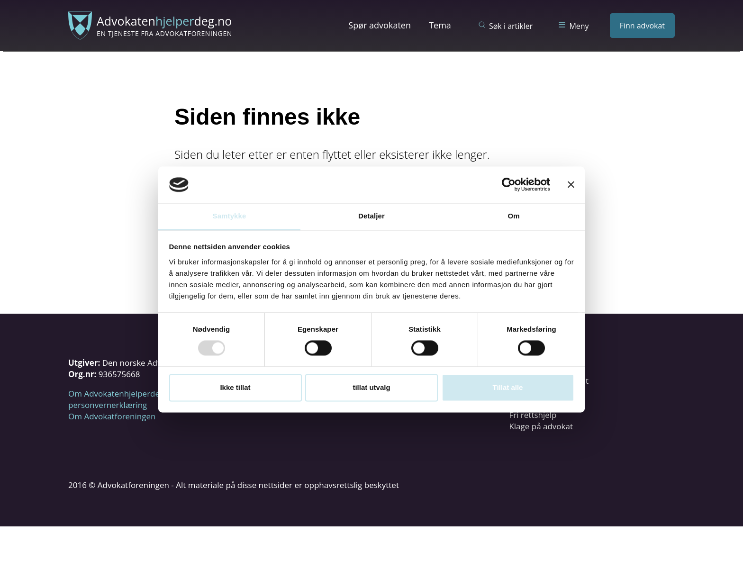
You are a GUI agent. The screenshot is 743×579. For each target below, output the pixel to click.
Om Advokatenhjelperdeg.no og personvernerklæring (127, 399)
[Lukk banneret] (571, 184)
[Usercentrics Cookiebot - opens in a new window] (508, 185)
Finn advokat (642, 25)
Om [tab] (513, 216)
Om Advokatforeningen (111, 416)
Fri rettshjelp (532, 414)
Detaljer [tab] (371, 216)
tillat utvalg (371, 387)
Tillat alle (508, 387)
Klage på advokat (541, 426)
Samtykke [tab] (229, 216)
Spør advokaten (379, 25)
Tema (440, 25)
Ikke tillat (235, 387)
